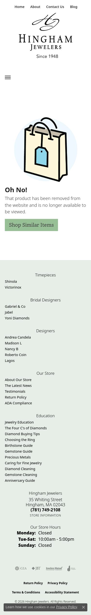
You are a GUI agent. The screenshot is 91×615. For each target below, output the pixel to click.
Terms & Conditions (26, 592)
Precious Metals (18, 457)
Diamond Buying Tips (22, 434)
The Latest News (18, 385)
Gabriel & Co (15, 306)
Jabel (9, 312)
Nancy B (11, 349)
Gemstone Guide (19, 451)
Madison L (13, 343)
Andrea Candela (18, 337)
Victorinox (13, 287)
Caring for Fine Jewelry (23, 463)
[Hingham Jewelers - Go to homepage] (45, 36)
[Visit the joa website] (71, 568)
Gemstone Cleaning (21, 474)
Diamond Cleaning (20, 468)
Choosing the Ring (20, 439)
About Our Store (18, 379)
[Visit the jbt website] (36, 568)
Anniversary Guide (20, 480)
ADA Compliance (18, 403)
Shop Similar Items (31, 225)
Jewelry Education (19, 422)
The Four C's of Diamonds (26, 428)
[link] (19, 6)
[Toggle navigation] (8, 77)
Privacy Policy (57, 583)
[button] (34, 6)
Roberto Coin (15, 354)
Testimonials (15, 391)
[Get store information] (45, 515)
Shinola (11, 281)
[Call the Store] (45, 510)
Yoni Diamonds (17, 318)
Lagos (10, 360)
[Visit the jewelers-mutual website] (54, 568)
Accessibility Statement (62, 592)
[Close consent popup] (83, 607)
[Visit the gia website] (21, 568)
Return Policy (15, 397)
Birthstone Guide (19, 445)
